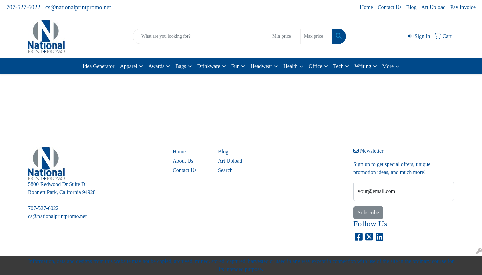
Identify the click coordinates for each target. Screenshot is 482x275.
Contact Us (390, 7)
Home (366, 7)
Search (225, 170)
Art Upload (433, 7)
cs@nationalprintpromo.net (78, 7)
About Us (183, 161)
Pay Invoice (463, 7)
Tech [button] (338, 66)
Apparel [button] (128, 66)
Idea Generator (99, 66)
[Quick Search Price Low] (285, 36)
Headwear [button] (261, 66)
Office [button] (315, 66)
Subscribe (368, 212)
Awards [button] (156, 66)
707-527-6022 (23, 7)
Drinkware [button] (208, 66)
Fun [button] (235, 66)
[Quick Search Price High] (316, 36)
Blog (411, 7)
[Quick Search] (201, 36)
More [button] (388, 66)
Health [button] (290, 66)
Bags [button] (180, 66)
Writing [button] (362, 66)
